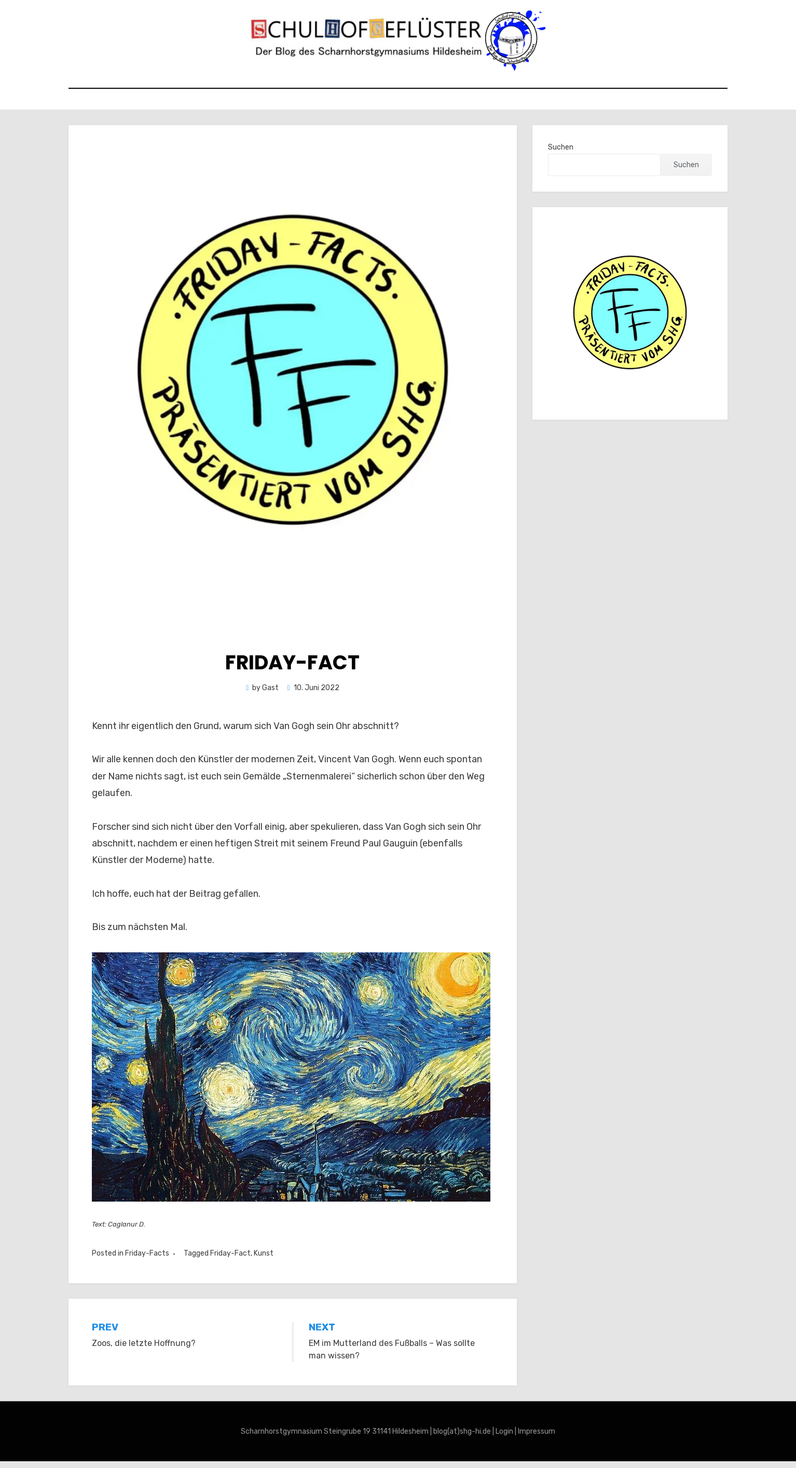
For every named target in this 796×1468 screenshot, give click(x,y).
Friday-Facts (147, 1259)
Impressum (536, 1437)
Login (504, 1437)
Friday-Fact (230, 1259)
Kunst (263, 1259)
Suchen (560, 153)
